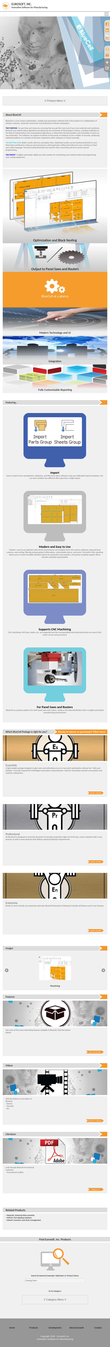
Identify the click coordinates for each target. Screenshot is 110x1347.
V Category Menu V (55, 1299)
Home (12, 1327)
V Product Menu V (55, 100)
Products (33, 1327)
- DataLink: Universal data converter (20, 1215)
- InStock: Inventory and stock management (23, 1220)
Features (10, 996)
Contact (98, 1327)
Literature (11, 1134)
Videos (9, 1065)
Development (55, 1327)
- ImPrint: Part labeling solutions (19, 1218)
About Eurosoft (76, 1327)
